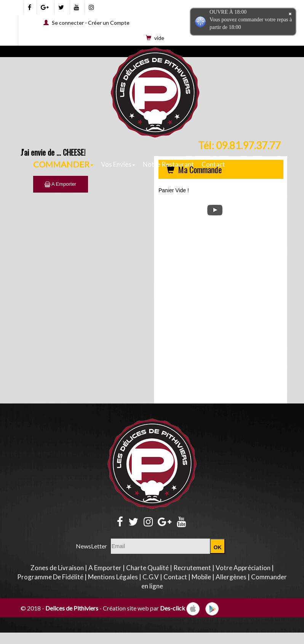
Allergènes (231, 577)
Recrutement (192, 568)
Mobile (201, 577)
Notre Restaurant (168, 164)
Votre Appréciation (243, 568)
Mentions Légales (113, 577)
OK (218, 547)
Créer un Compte (109, 22)
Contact (213, 164)
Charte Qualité (147, 568)
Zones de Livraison (57, 568)
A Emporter (60, 184)
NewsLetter (91, 546)
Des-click (172, 608)
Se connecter (68, 22)
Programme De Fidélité (50, 577)
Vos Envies (118, 164)
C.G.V (150, 577)
